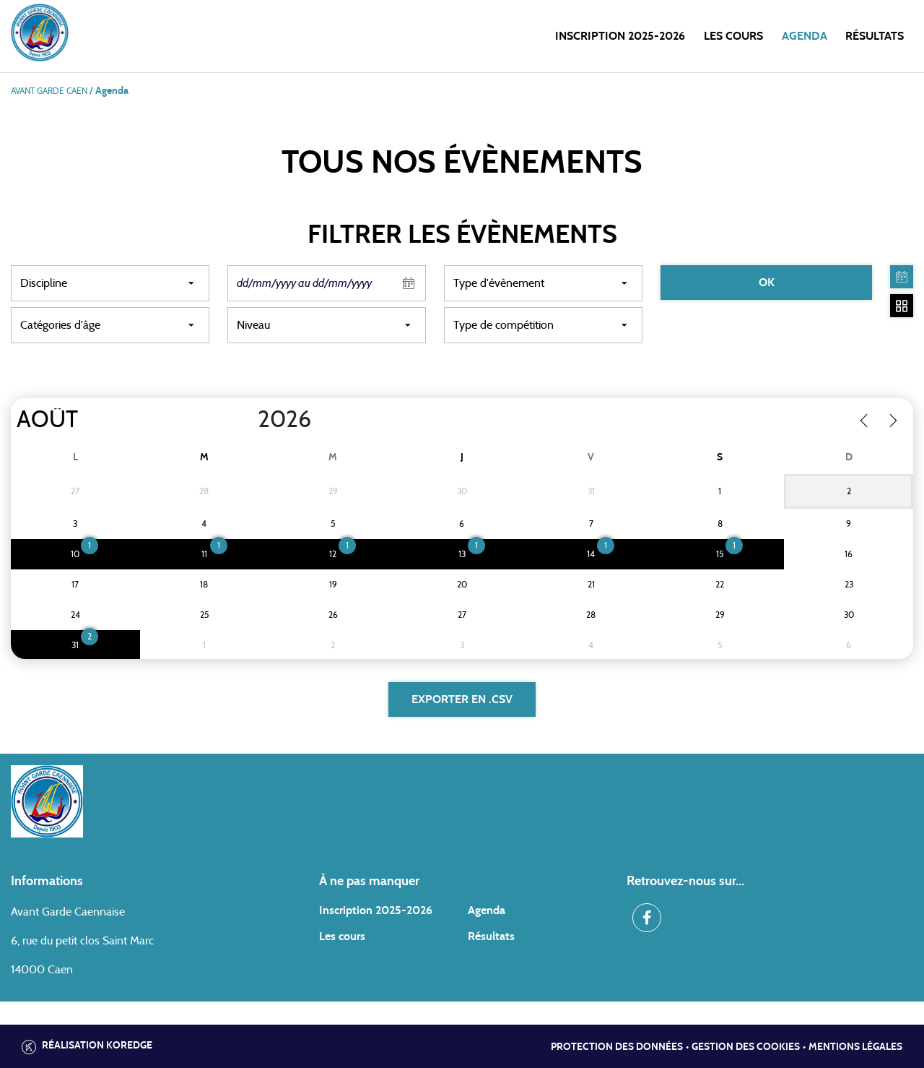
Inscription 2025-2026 (620, 36)
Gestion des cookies (746, 1047)
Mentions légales (855, 1047)
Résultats (874, 36)
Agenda (804, 36)
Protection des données (617, 1047)
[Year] (246, 419)
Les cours (733, 36)
